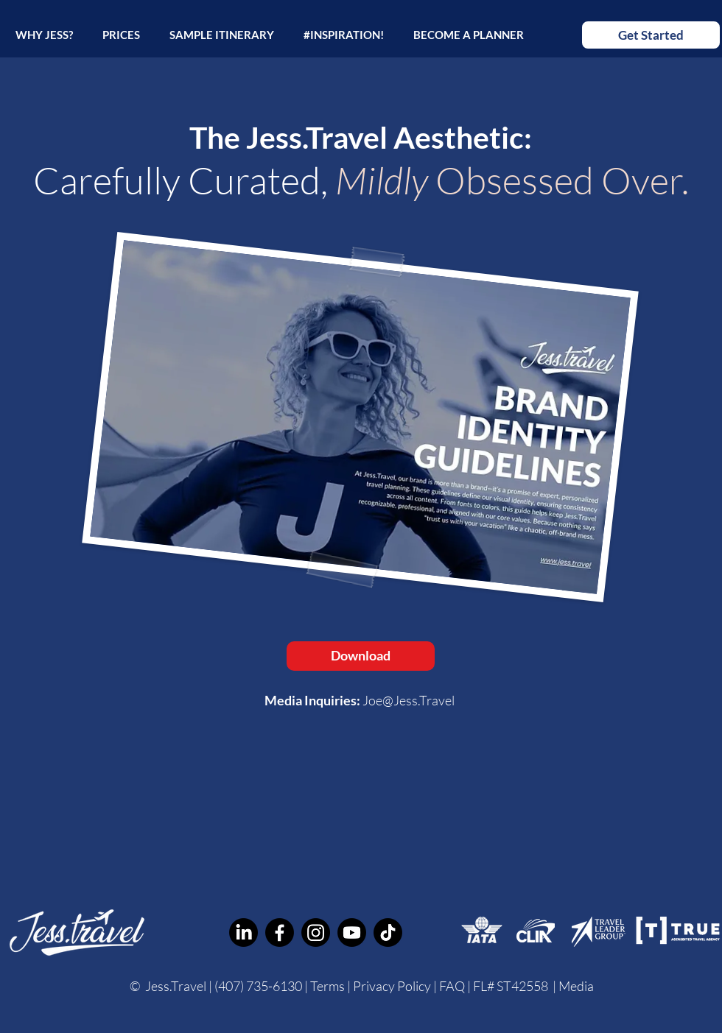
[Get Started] (651, 35)
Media (576, 986)
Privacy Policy (392, 986)
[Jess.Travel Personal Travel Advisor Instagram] (315, 932)
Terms (327, 986)
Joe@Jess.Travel (408, 700)
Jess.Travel (175, 986)
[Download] (361, 656)
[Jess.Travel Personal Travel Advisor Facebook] (279, 932)
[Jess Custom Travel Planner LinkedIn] (243, 932)
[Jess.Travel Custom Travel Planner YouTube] (351, 932)
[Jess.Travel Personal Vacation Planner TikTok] (388, 932)
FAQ (453, 986)
